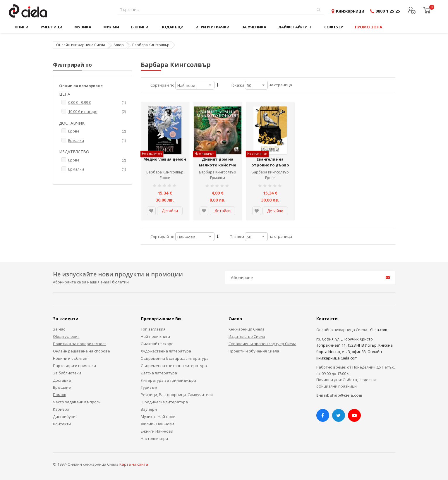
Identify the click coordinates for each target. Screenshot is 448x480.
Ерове (165, 177)
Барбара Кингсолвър (164, 172)
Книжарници (350, 11)
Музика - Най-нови (158, 416)
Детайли (170, 210)
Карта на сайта (133, 464)
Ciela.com (378, 329)
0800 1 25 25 (387, 11)
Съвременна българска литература (175, 358)
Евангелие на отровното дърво (270, 162)
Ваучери (149, 409)
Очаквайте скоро (157, 343)
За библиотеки (67, 373)
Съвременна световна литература (174, 365)
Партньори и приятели (74, 365)
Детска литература (159, 373)
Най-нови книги (155, 336)
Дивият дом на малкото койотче (217, 162)
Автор (119, 44)
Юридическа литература (164, 402)
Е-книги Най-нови (157, 431)
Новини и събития (70, 358)
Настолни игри (154, 438)
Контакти (62, 423)
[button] (151, 211)
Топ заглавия (153, 329)
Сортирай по (162, 85)
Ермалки (217, 177)
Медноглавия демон (164, 159)
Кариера (61, 409)
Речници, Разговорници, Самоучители (177, 394)
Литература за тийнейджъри (168, 380)
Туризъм (149, 387)
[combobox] (221, 10)
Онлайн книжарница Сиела (80, 44)
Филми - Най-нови (157, 423)
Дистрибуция (65, 416)
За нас (59, 329)
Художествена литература (166, 351)
